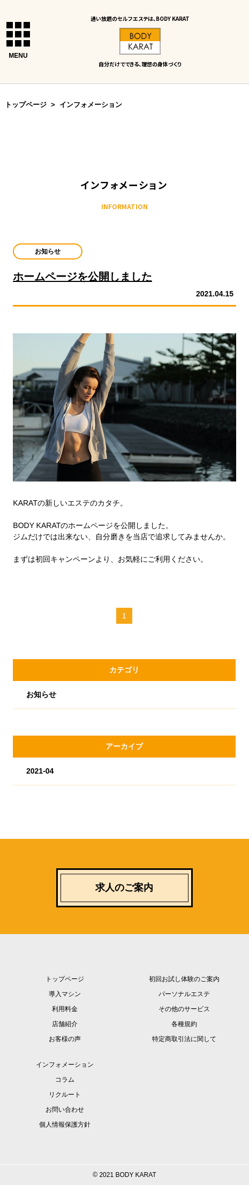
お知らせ (41, 694)
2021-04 (40, 771)
